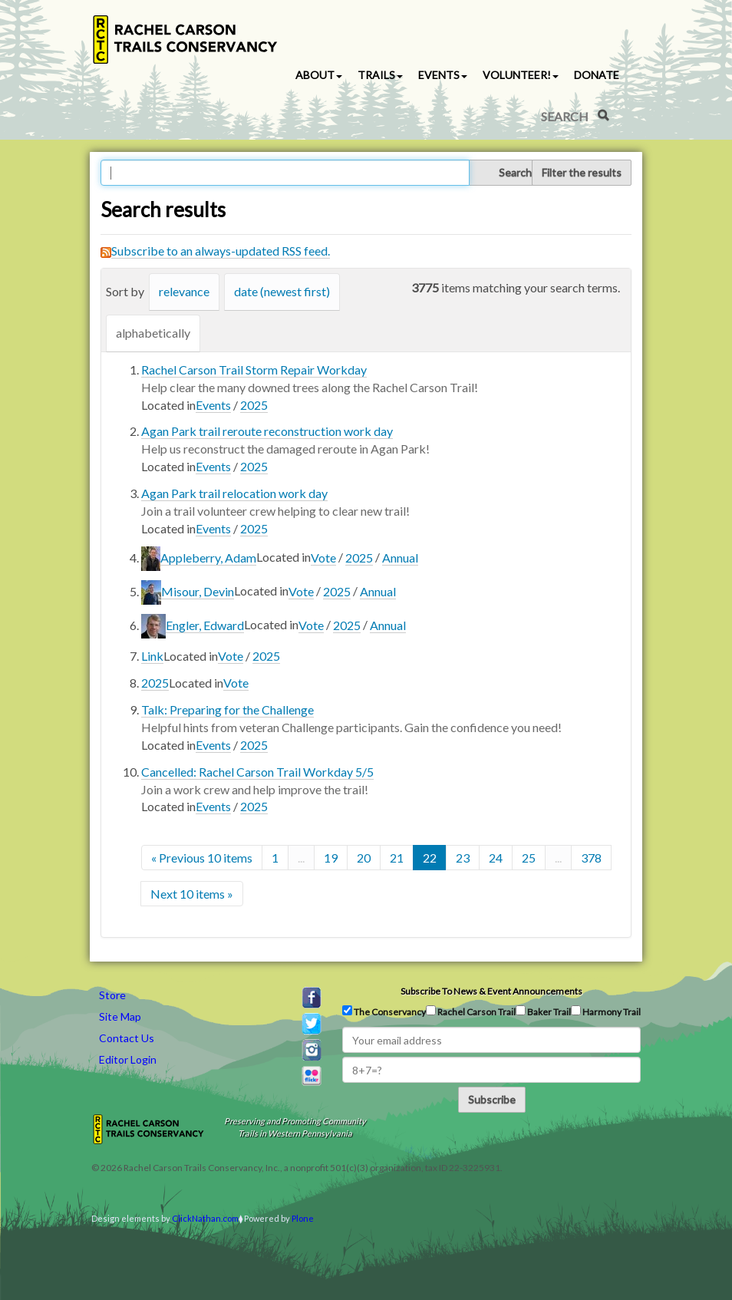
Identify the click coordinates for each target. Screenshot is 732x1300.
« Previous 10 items (201, 857)
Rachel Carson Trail (471, 1011)
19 (331, 857)
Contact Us (126, 1037)
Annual (400, 557)
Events (213, 405)
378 (591, 857)
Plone (303, 1218)
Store (112, 994)
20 (364, 857)
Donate (596, 74)
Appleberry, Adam (208, 557)
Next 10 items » (191, 893)
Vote (323, 557)
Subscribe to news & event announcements (491, 991)
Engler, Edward (205, 625)
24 (496, 857)
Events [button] (442, 74)
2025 (254, 405)
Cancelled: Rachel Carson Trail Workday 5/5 (257, 771)
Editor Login (128, 1059)
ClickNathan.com (205, 1218)
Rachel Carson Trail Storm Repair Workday (254, 369)
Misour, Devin (197, 591)
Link (152, 655)
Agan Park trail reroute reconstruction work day (267, 431)
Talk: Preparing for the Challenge (227, 709)
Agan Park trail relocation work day (234, 493)
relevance (184, 291)
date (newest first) (282, 291)
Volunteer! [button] (521, 74)
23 (463, 857)
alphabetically (153, 332)
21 (397, 857)
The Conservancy (384, 1011)
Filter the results (582, 172)
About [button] (318, 74)
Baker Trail (543, 1011)
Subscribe (492, 1099)
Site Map (120, 1016)
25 (529, 857)
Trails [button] (380, 74)
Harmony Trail (606, 1011)
